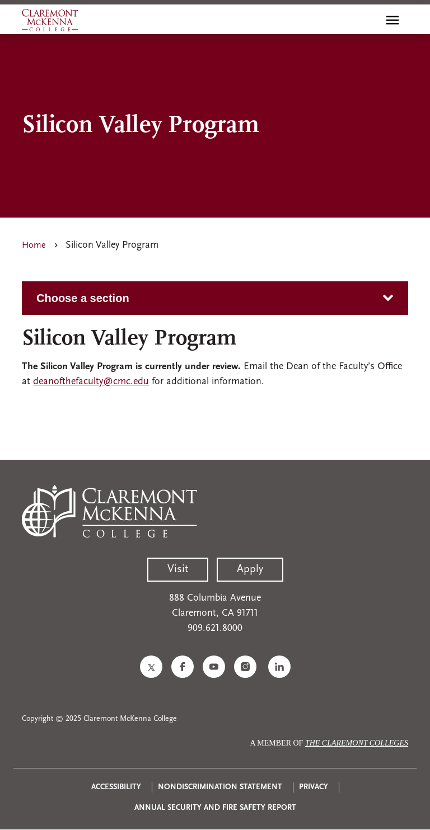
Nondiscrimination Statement (220, 787)
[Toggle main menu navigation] (392, 20)
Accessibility (116, 787)
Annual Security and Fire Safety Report (215, 808)
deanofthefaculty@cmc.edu (91, 381)
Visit (177, 569)
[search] (368, 20)
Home (34, 245)
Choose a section (82, 298)
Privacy (313, 787)
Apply (250, 569)
